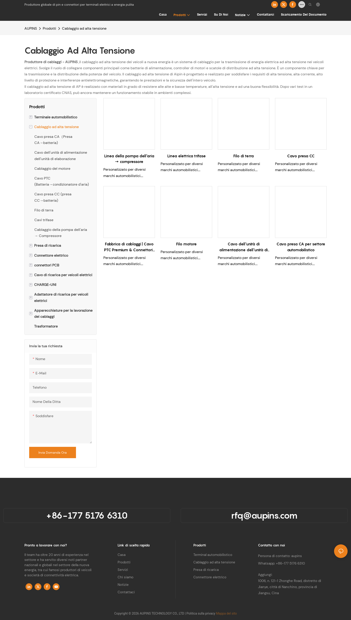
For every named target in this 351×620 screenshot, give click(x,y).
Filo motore (186, 244)
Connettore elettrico (209, 577)
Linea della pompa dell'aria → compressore (129, 159)
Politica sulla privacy (201, 613)
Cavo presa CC (301, 156)
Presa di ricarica (206, 569)
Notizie (123, 584)
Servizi (123, 569)
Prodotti (49, 28)
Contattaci (126, 592)
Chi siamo (125, 577)
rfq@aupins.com (264, 515)
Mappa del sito (226, 613)
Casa (122, 555)
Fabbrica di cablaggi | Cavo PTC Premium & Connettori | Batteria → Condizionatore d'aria (129, 247)
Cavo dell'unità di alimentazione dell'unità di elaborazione (243, 247)
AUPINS (30, 28)
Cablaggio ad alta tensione (84, 28)
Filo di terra (243, 156)
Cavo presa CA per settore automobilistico (300, 247)
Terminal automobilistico (212, 555)
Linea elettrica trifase (186, 156)
